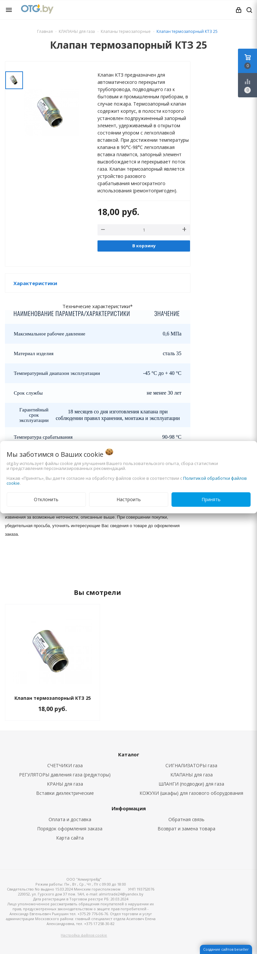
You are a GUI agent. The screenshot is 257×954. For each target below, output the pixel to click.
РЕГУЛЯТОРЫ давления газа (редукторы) (65, 774)
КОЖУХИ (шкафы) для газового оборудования (191, 793)
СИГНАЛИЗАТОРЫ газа (191, 765)
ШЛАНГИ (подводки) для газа (191, 784)
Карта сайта (70, 838)
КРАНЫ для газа (65, 784)
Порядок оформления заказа (69, 828)
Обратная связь (186, 819)
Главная (45, 31)
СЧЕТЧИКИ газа (65, 765)
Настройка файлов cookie (84, 935)
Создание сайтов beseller (226, 949)
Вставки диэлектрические (65, 793)
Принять (211, 499)
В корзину (144, 246)
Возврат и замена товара (186, 828)
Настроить (129, 499)
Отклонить (46, 499)
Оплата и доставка (70, 819)
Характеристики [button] (35, 283)
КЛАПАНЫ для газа (191, 774)
